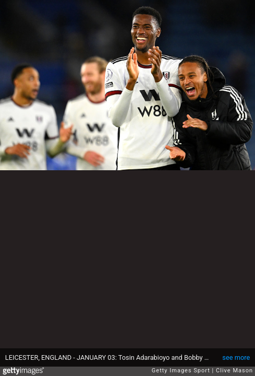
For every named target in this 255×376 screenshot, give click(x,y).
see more (236, 357)
